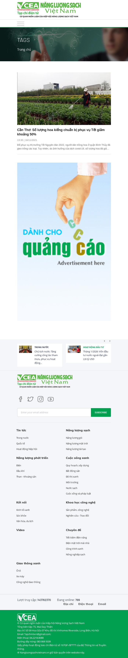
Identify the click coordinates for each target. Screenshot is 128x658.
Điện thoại (85, 604)
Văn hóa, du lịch (24, 521)
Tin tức (21, 430)
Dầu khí (20, 471)
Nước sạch (71, 488)
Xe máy (20, 576)
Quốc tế (20, 443)
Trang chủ (24, 49)
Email (102, 604)
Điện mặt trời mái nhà (77, 543)
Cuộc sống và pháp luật (78, 493)
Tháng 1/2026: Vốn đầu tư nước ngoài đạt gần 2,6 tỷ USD (95, 355)
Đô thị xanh (72, 476)
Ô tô (18, 570)
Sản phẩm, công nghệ (77, 510)
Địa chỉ (68, 604)
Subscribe (101, 412)
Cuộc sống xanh (77, 458)
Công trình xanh (74, 548)
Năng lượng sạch (78, 430)
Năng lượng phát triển (32, 458)
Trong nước (42, 347)
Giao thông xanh (28, 563)
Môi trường (72, 482)
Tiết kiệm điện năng (76, 537)
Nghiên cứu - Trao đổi (77, 515)
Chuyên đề (73, 530)
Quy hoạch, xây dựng (77, 465)
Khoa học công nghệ (80, 502)
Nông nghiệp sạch (75, 554)
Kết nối (21, 502)
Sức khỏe (21, 515)
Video (20, 530)
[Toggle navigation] (20, 24)
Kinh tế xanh (23, 510)
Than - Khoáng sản (26, 476)
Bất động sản (73, 471)
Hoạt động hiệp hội (26, 449)
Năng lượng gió (74, 437)
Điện (18, 465)
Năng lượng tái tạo (76, 449)
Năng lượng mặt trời (77, 443)
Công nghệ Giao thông (28, 582)
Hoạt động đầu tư (93, 347)
